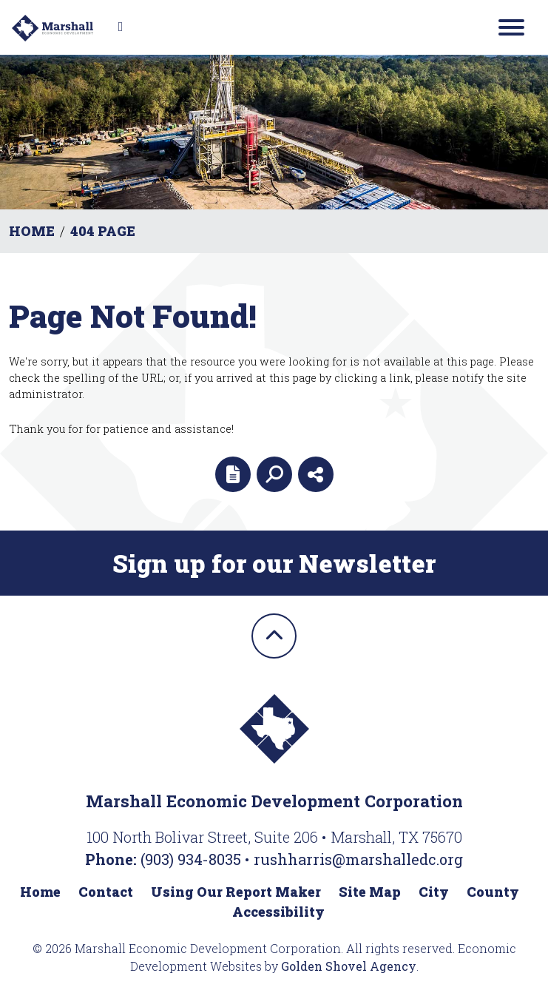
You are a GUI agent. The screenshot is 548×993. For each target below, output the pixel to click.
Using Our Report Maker (236, 892)
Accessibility (278, 911)
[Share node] (316, 474)
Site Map (370, 892)
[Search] (274, 474)
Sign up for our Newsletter (274, 563)
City (434, 892)
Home (40, 892)
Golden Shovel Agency (348, 966)
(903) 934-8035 (193, 859)
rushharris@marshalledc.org (358, 859)
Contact (105, 892)
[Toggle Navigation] (511, 27)
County (493, 892)
